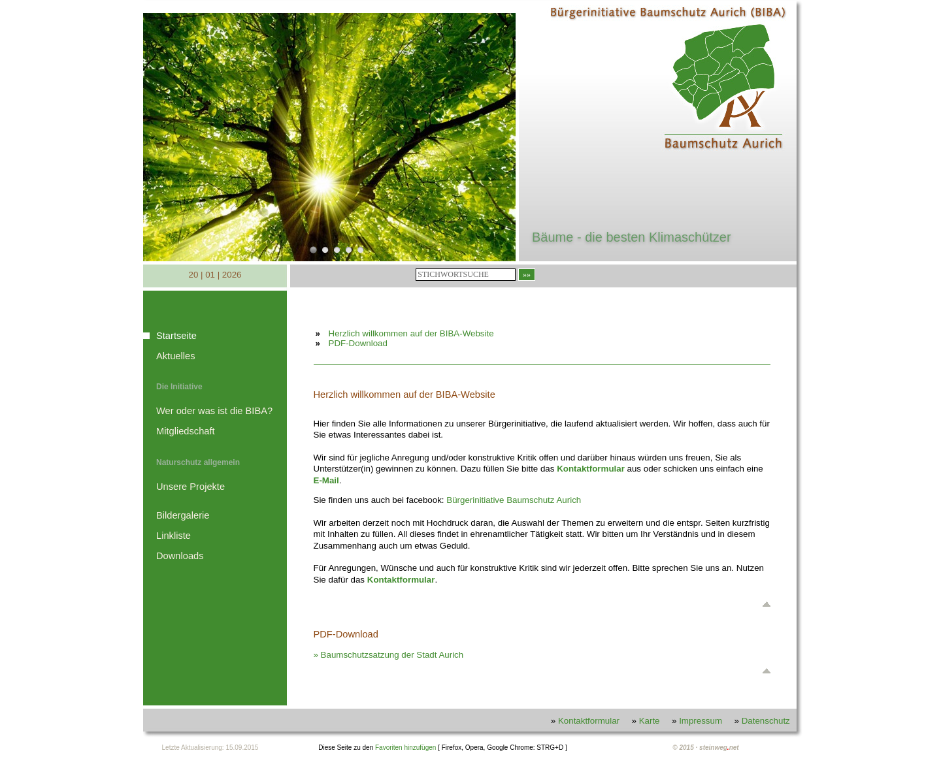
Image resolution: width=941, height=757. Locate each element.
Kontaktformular (401, 580)
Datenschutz (766, 721)
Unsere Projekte (190, 486)
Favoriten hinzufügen (405, 747)
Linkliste (173, 535)
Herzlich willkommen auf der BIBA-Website (411, 333)
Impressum (700, 721)
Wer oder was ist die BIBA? (214, 411)
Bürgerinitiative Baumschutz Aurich (513, 500)
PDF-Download (358, 343)
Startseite (176, 335)
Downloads (180, 556)
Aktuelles (175, 356)
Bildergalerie (182, 515)
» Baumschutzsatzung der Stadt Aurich (389, 655)
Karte (649, 721)
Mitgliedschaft (185, 431)
